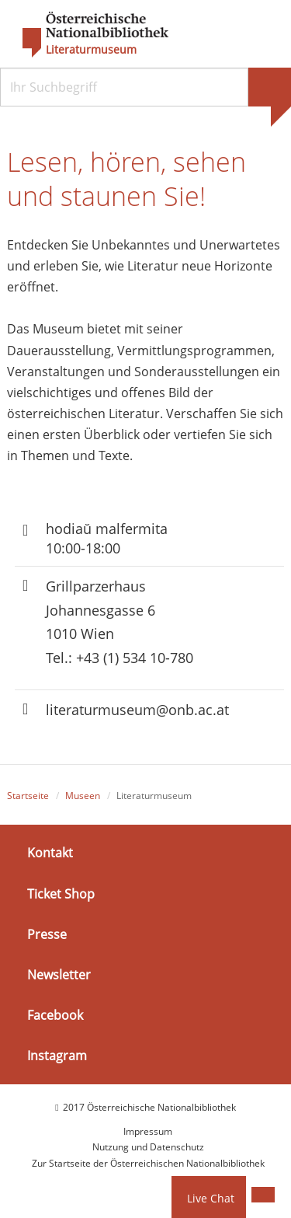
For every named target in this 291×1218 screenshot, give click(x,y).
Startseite (28, 795)
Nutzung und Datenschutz (148, 1146)
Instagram (57, 1055)
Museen (82, 795)
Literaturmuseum (91, 50)
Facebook (55, 1015)
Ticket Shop (61, 893)
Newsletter (59, 974)
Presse (47, 934)
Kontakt (50, 852)
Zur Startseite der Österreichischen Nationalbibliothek (148, 1163)
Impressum (147, 1131)
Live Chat (210, 1198)
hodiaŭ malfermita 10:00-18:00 (107, 538)
